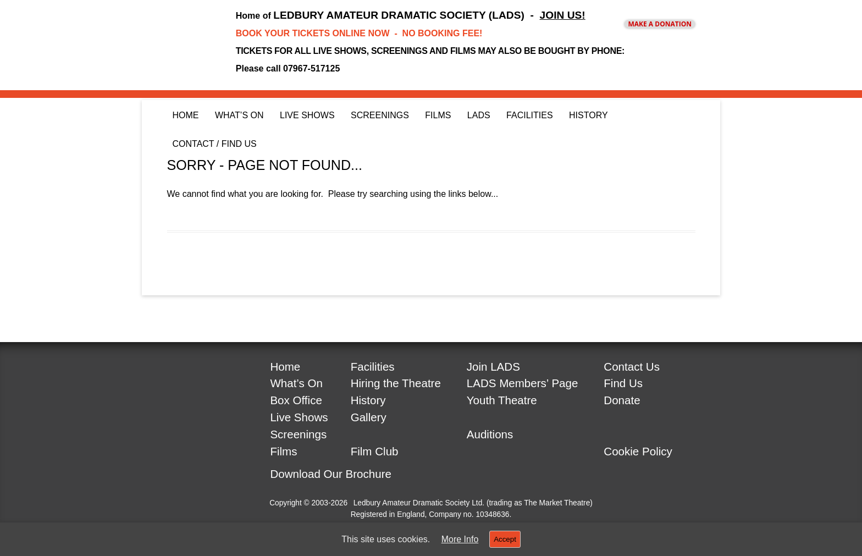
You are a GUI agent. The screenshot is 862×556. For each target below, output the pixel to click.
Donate (622, 400)
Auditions (490, 434)
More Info (460, 539)
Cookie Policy (638, 451)
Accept (505, 539)
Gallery (368, 417)
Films (438, 115)
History (588, 115)
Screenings (380, 115)
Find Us (623, 383)
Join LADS (493, 366)
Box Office (296, 400)
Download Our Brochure (330, 473)
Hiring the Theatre (396, 383)
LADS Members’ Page (522, 383)
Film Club (375, 451)
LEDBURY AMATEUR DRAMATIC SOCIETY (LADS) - (429, 15)
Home (186, 115)
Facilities (529, 115)
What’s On (239, 115)
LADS (478, 115)
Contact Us (632, 366)
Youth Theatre (502, 400)
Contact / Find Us (215, 143)
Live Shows (307, 115)
